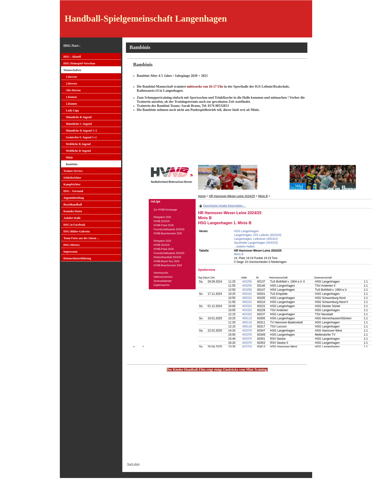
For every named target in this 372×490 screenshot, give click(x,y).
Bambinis (72, 164)
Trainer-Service (73, 171)
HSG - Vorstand (73, 191)
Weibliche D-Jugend (78, 150)
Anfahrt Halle (72, 218)
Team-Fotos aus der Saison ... (81, 238)
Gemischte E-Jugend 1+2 (81, 137)
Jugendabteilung (73, 198)
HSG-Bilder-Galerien (76, 231)
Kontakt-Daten (72, 211)
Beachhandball (72, 204)
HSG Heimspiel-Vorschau (79, 63)
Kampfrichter (72, 184)
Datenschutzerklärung (77, 258)
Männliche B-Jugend (79, 117)
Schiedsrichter (72, 177)
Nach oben (133, 464)
